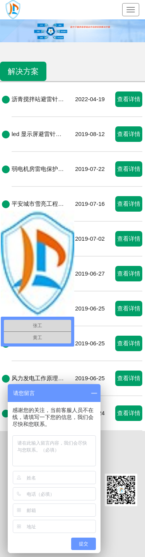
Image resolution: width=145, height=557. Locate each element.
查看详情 (128, 99)
